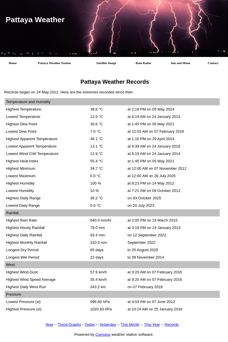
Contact (213, 63)
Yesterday (107, 325)
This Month (130, 325)
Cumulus (103, 335)
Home (13, 63)
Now (49, 325)
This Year (152, 325)
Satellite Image (106, 63)
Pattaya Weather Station (54, 63)
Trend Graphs (69, 325)
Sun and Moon (180, 63)
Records (171, 325)
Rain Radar (143, 63)
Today (90, 325)
